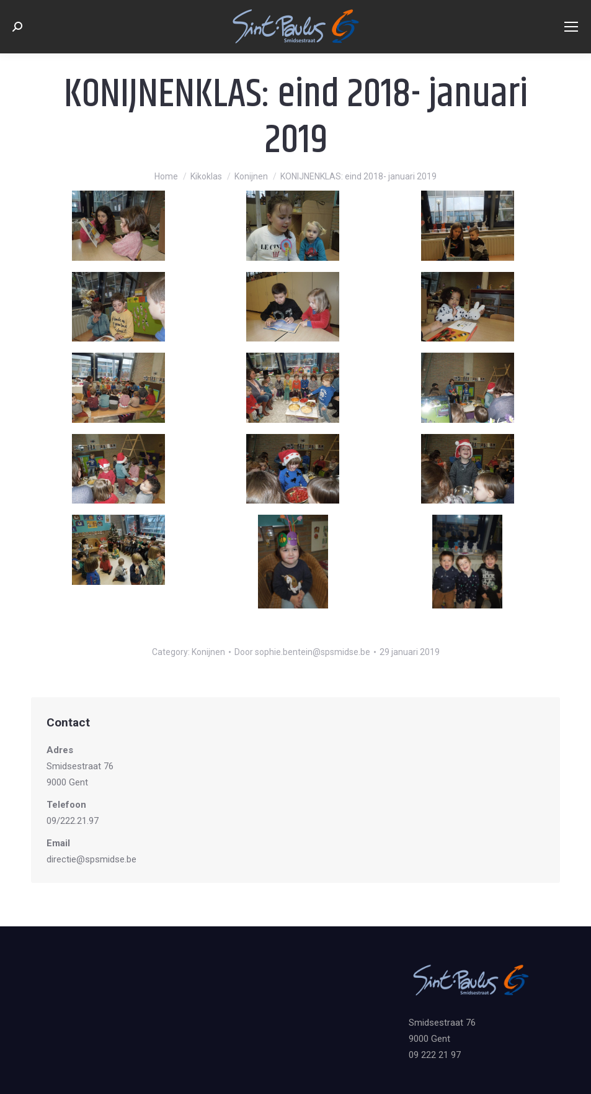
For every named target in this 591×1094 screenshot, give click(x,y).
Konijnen (208, 652)
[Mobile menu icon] (571, 26)
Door (302, 652)
